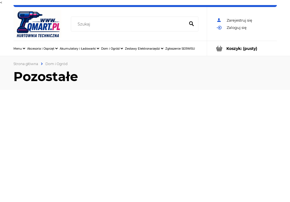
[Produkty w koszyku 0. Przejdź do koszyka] (242, 48)
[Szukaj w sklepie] (129, 24)
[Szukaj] (191, 24)
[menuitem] (19, 48)
